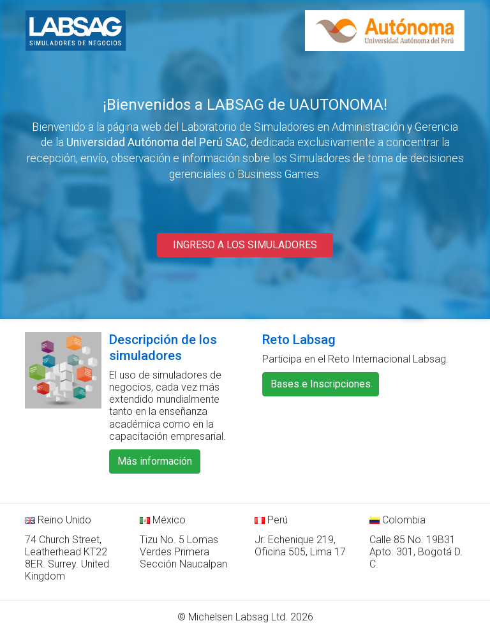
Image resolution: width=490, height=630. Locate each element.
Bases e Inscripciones (321, 384)
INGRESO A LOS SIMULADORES (245, 245)
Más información (154, 461)
